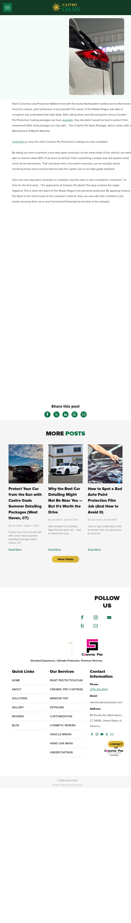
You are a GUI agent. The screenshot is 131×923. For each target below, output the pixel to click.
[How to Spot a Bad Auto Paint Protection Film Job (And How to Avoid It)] (105, 463)
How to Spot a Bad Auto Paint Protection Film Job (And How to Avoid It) (105, 500)
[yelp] (82, 626)
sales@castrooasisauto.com (106, 702)
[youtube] (109, 618)
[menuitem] (29, 680)
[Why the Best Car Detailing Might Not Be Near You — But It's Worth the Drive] (65, 463)
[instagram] (95, 618)
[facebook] (82, 618)
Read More (15, 550)
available (67, 120)
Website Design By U (60, 785)
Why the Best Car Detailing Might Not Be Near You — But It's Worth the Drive (65, 500)
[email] (95, 626)
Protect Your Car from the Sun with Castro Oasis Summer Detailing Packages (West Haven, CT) (25, 503)
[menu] (7, 7)
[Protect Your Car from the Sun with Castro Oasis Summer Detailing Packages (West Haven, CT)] (26, 463)
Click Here (18, 142)
